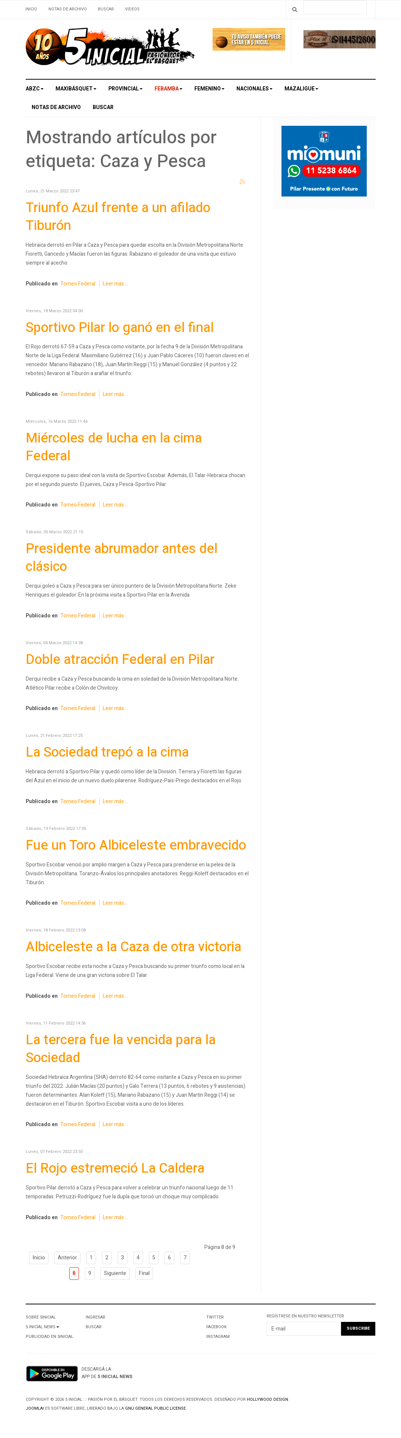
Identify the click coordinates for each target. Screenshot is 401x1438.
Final (144, 1273)
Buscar (106, 9)
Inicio (31, 9)
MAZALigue (301, 89)
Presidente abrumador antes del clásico (121, 557)
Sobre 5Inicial (41, 1317)
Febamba (168, 89)
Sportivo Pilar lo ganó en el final (120, 328)
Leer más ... (115, 284)
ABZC (35, 89)
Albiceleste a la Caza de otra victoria (133, 947)
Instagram (218, 1336)
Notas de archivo (67, 9)
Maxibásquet (75, 89)
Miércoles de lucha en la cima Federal (114, 447)
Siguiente (115, 1273)
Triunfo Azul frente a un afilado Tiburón (118, 217)
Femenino (209, 89)
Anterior (67, 1258)
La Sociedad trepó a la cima (107, 752)
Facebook (216, 1327)
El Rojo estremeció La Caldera (115, 1168)
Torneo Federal (77, 284)
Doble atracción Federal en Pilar (120, 660)
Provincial (125, 89)
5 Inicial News (42, 1327)
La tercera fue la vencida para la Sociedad (121, 1049)
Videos (132, 9)
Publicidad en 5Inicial (49, 1336)
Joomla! (35, 1408)
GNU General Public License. (156, 1408)
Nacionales (254, 89)
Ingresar (95, 1317)
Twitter (215, 1317)
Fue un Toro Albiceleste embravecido (136, 845)
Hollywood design (267, 1399)
